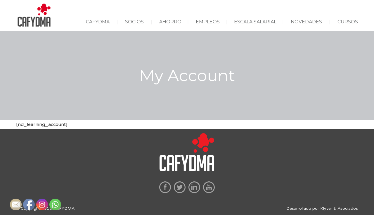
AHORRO (170, 22)
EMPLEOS (208, 22)
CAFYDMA (98, 22)
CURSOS (347, 22)
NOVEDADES (306, 22)
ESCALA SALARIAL (255, 22)
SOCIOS (134, 22)
